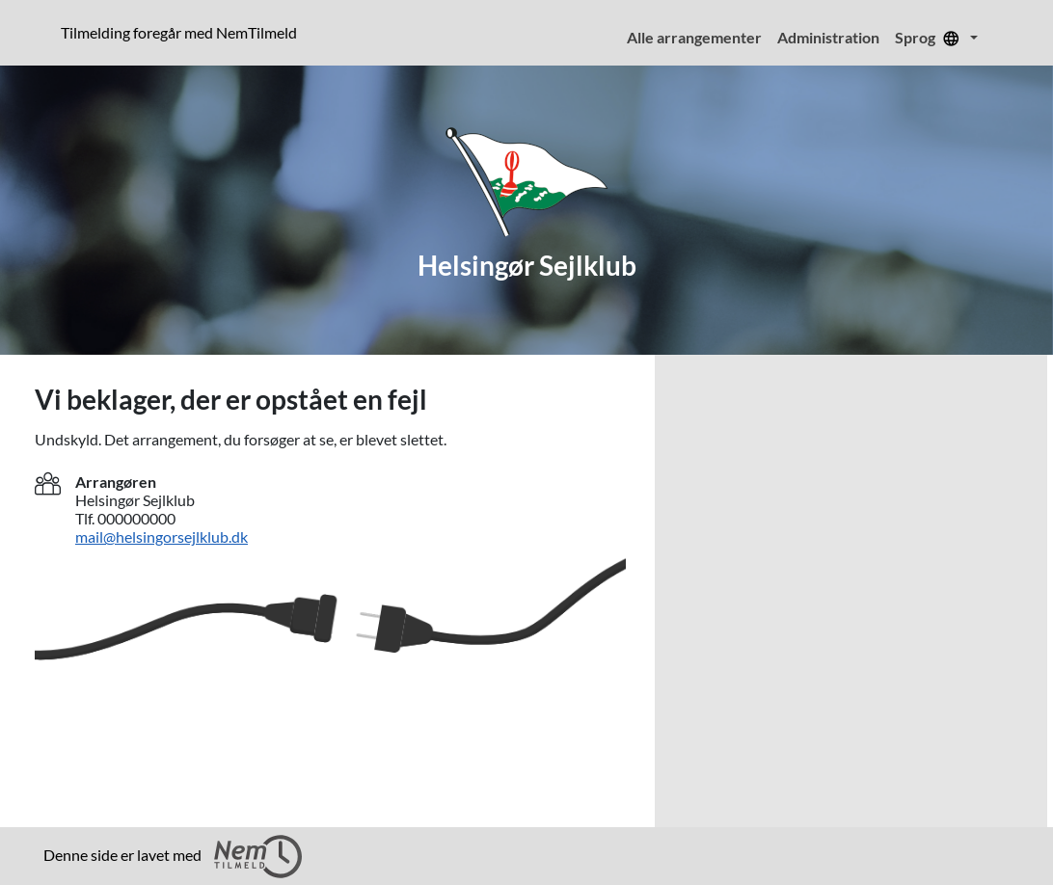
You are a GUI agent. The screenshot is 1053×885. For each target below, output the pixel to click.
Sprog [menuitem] (930, 37)
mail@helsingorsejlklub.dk (161, 536)
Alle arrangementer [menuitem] (694, 37)
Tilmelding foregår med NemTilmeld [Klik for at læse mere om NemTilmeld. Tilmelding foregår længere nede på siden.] (183, 31)
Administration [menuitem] (828, 37)
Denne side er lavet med (172, 856)
